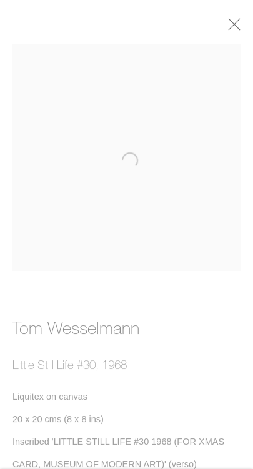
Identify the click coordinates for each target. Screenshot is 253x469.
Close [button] (238, 28)
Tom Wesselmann (75, 331)
